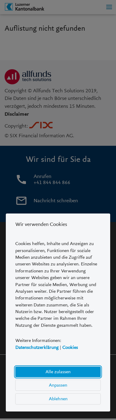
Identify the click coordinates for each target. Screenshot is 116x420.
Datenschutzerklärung (37, 347)
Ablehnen (58, 398)
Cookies (70, 347)
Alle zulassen (58, 371)
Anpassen (58, 385)
